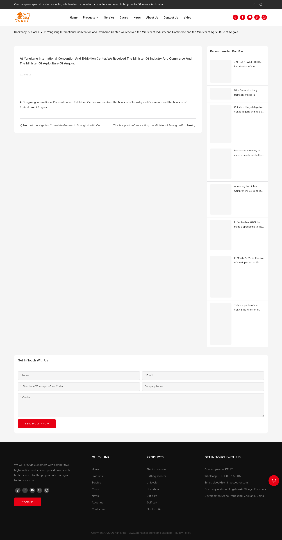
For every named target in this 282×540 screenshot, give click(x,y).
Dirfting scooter (156, 476)
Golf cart (152, 502)
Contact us (98, 509)
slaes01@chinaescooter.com (230, 482)
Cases (35, 32)
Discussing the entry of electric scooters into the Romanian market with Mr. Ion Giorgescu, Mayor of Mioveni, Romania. (248, 153)
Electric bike (154, 509)
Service (96, 482)
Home (95, 469)
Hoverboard (154, 489)
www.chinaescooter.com (144, 532)
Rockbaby (20, 32)
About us (97, 502)
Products (97, 476)
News (95, 495)
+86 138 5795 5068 (230, 476)
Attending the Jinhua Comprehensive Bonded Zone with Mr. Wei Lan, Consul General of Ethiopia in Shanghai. (249, 189)
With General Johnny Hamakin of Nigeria (246, 92)
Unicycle (152, 482)
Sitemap (167, 532)
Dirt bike (152, 495)
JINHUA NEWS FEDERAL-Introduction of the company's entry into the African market (248, 65)
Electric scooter (156, 469)
